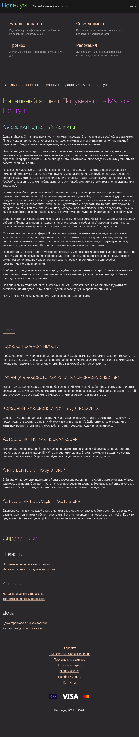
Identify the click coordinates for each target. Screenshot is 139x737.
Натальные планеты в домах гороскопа (29, 569)
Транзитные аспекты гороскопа (24, 598)
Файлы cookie (69, 670)
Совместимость (91, 23)
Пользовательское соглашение (69, 653)
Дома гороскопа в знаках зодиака (25, 623)
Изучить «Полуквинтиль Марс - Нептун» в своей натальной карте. (47, 295)
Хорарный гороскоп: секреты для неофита (51, 408)
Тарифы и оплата (69, 676)
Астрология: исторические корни (40, 439)
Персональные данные (69, 659)
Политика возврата (69, 665)
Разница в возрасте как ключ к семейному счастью (61, 377)
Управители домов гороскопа (22, 628)
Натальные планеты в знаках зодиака (28, 564)
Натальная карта (25, 23)
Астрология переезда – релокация (41, 501)
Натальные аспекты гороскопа (28, 85)
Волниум (14, 6)
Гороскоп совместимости (31, 346)
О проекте (69, 648)
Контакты (69, 682)
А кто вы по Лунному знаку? (34, 470)
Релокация (86, 45)
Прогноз (17, 45)
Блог (9, 330)
